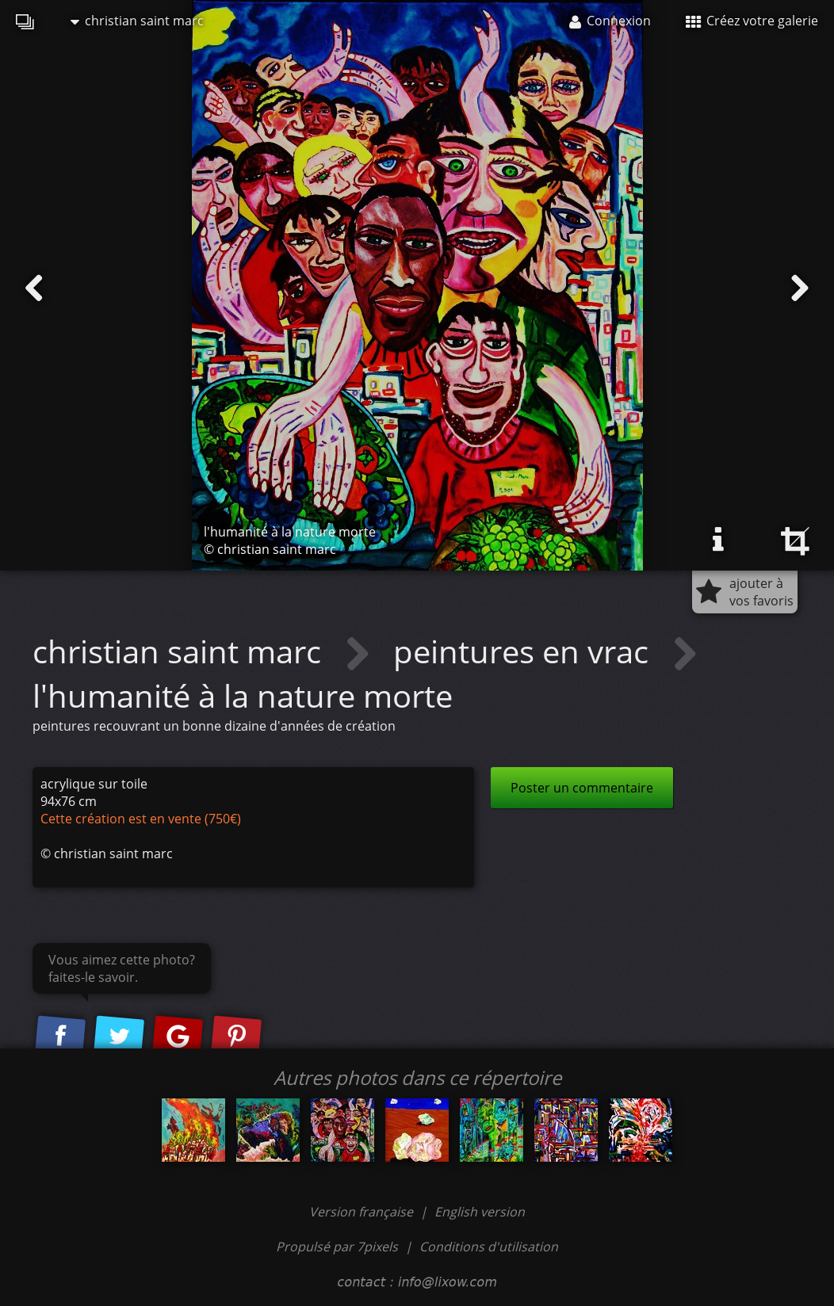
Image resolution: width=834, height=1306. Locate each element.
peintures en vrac (524, 651)
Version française (362, 1211)
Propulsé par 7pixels (337, 1246)
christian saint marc (137, 20)
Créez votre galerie (752, 20)
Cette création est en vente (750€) (140, 818)
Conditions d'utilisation (488, 1246)
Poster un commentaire (582, 787)
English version (479, 1211)
